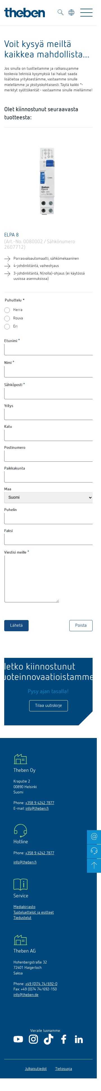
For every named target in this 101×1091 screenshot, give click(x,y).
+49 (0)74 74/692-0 (41, 992)
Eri (15, 326)
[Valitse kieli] (72, 13)
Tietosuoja (63, 1077)
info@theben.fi (37, 817)
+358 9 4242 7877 (39, 811)
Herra (17, 310)
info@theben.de (25, 1003)
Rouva (18, 318)
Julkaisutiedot (36, 1077)
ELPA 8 (11, 235)
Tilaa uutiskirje (48, 714)
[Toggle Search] (60, 13)
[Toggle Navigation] (86, 12)
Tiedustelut (22, 926)
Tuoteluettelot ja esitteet (33, 921)
